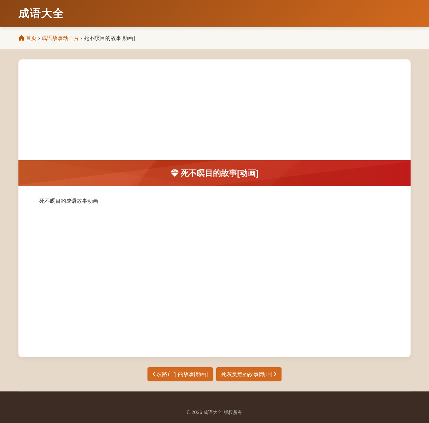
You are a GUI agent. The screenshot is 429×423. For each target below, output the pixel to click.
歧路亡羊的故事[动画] (180, 374)
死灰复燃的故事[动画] (249, 374)
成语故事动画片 (60, 38)
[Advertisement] (214, 110)
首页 (27, 38)
